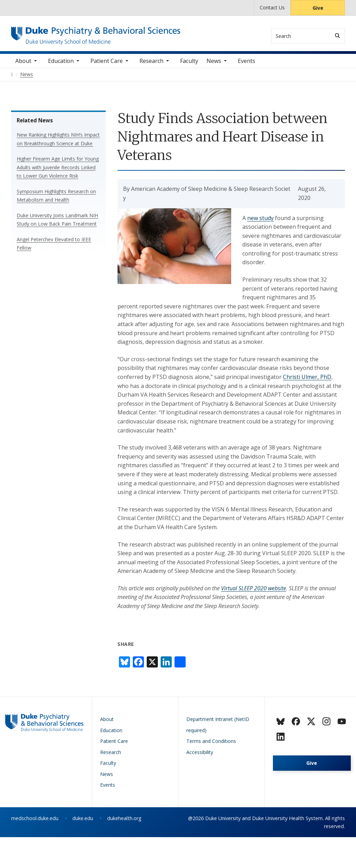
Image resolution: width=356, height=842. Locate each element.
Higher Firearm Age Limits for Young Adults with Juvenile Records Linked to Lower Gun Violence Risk (58, 172)
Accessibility (199, 757)
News (214, 66)
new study (260, 223)
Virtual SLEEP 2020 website (253, 593)
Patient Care (106, 66)
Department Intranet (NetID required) (217, 729)
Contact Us (272, 7)
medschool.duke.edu (34, 823)
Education (61, 66)
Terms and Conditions (211, 746)
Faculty (189, 66)
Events (246, 66)
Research (151, 66)
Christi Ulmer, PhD (307, 382)
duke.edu (82, 823)
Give (318, 8)
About (23, 66)
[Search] (337, 35)
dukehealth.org (124, 823)
